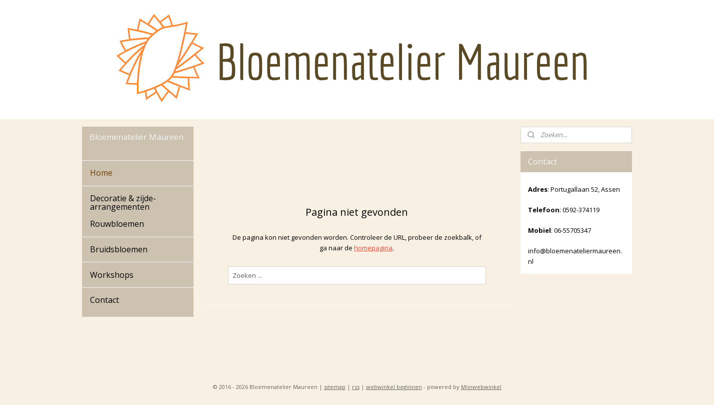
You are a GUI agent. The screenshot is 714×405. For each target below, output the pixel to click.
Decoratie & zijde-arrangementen (123, 203)
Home (101, 172)
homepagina (373, 247)
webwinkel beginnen (394, 386)
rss (356, 386)
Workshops (112, 274)
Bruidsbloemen (119, 249)
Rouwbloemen (117, 223)
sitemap (335, 386)
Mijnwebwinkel (481, 386)
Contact (104, 299)
